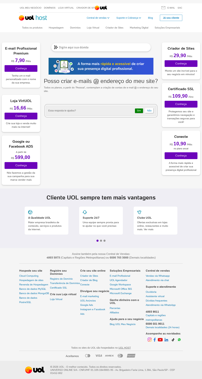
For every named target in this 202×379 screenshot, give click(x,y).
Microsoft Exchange (121, 293)
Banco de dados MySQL (32, 288)
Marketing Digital (139, 27)
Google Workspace (120, 284)
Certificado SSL (58, 287)
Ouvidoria (151, 291)
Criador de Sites (87, 7)
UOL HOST (124, 347)
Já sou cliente (171, 17)
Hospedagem (56, 27)
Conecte (84, 284)
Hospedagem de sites (31, 280)
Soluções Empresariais (167, 27)
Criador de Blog (89, 280)
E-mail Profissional (120, 275)
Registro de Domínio (61, 278)
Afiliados (114, 312)
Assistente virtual (155, 296)
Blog (150, 17)
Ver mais (148, 229)
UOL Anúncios (88, 300)
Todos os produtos (32, 27)
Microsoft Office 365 (121, 288)
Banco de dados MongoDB (34, 293)
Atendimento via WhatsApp (161, 305)
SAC (180, 7)
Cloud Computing (28, 275)
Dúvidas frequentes (156, 300)
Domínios (50, 7)
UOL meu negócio (30, 7)
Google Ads (86, 305)
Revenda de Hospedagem (33, 284)
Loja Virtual (66, 7)
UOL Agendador (118, 280)
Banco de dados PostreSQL (28, 300)
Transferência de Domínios (65, 283)
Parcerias (115, 308)
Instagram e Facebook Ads (92, 311)
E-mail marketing (89, 296)
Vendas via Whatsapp (158, 275)
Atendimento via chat (157, 280)
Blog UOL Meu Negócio (123, 324)
